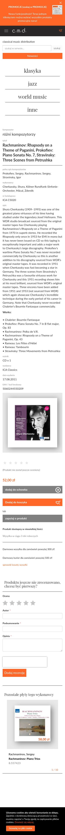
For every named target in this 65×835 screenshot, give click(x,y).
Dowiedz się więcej (24, 822)
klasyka (32, 70)
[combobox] (27, 48)
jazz (32, 83)
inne (32, 109)
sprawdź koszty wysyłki (15, 564)
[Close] (60, 3)
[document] (33, 821)
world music (32, 96)
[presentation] (25, 662)
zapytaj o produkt (16, 518)
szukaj (57, 48)
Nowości (32, 55)
